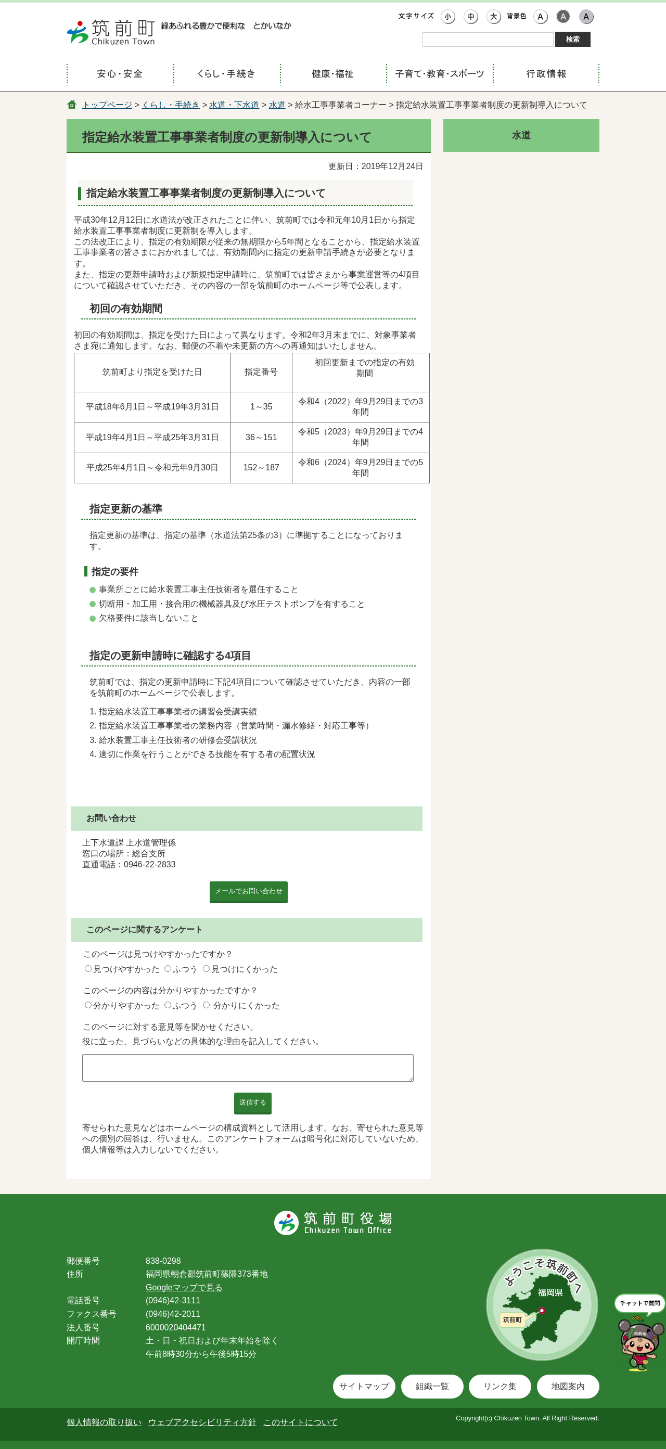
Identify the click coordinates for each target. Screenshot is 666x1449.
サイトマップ (364, 1386)
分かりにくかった (246, 1005)
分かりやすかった (126, 1005)
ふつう (185, 969)
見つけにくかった (244, 969)
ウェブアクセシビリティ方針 (202, 1422)
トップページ (107, 104)
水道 (277, 104)
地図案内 (568, 1386)
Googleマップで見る (184, 1287)
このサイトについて (300, 1422)
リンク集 (500, 1386)
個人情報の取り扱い (104, 1422)
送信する (252, 1102)
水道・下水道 (234, 104)
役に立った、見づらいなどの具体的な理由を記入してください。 (203, 1041)
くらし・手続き (171, 104)
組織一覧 (432, 1386)
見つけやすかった (126, 969)
